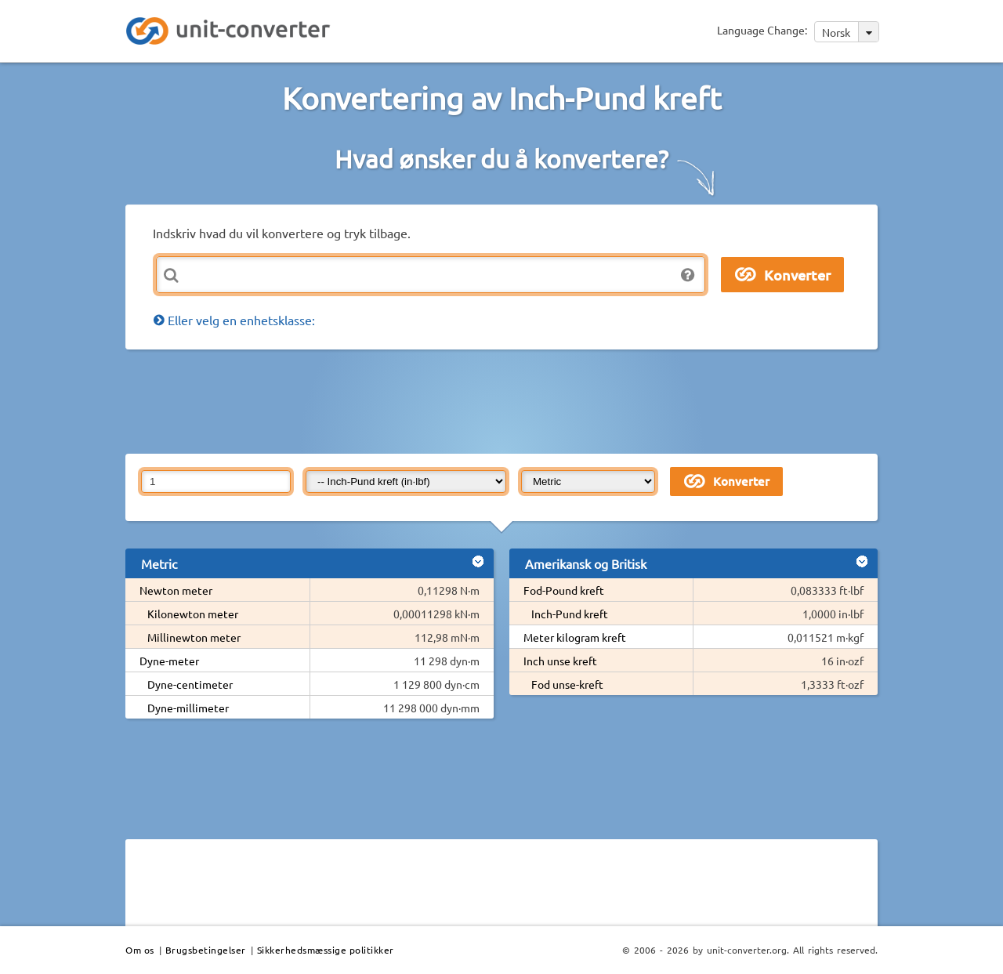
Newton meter (175, 590)
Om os (139, 949)
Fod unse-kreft (567, 684)
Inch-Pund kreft (569, 613)
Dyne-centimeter (190, 684)
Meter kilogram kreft (574, 637)
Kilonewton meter (192, 613)
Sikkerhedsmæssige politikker (325, 949)
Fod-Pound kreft (563, 590)
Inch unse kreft (560, 661)
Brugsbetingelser (205, 949)
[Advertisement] (505, 400)
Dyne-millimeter (188, 708)
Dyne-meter (169, 661)
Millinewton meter (194, 637)
